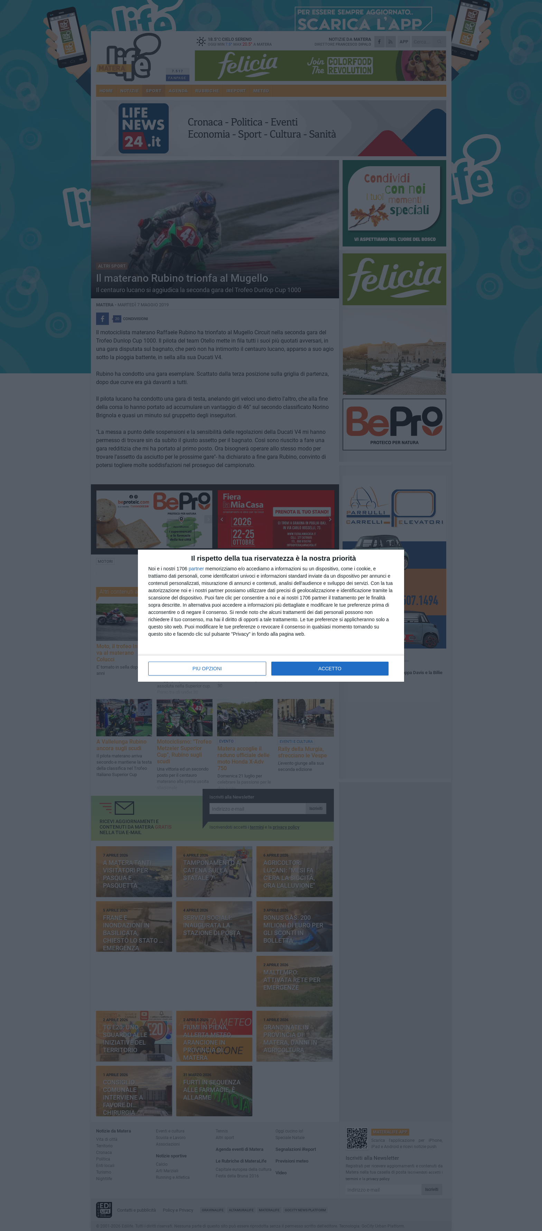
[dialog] (271, 616)
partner (196, 568)
